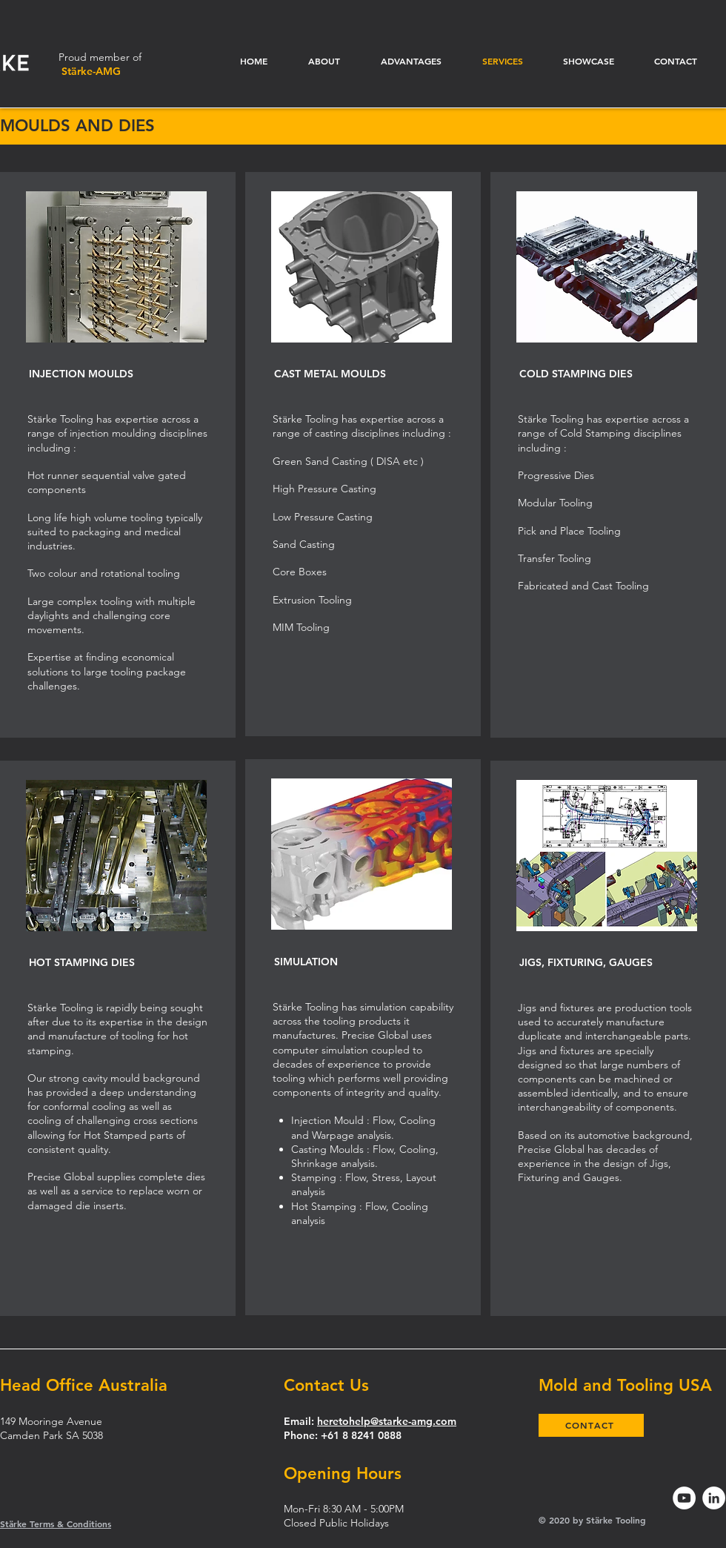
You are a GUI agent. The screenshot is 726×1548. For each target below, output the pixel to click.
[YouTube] (684, 1497)
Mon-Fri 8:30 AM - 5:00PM (344, 1508)
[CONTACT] (591, 1425)
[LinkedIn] (713, 1497)
